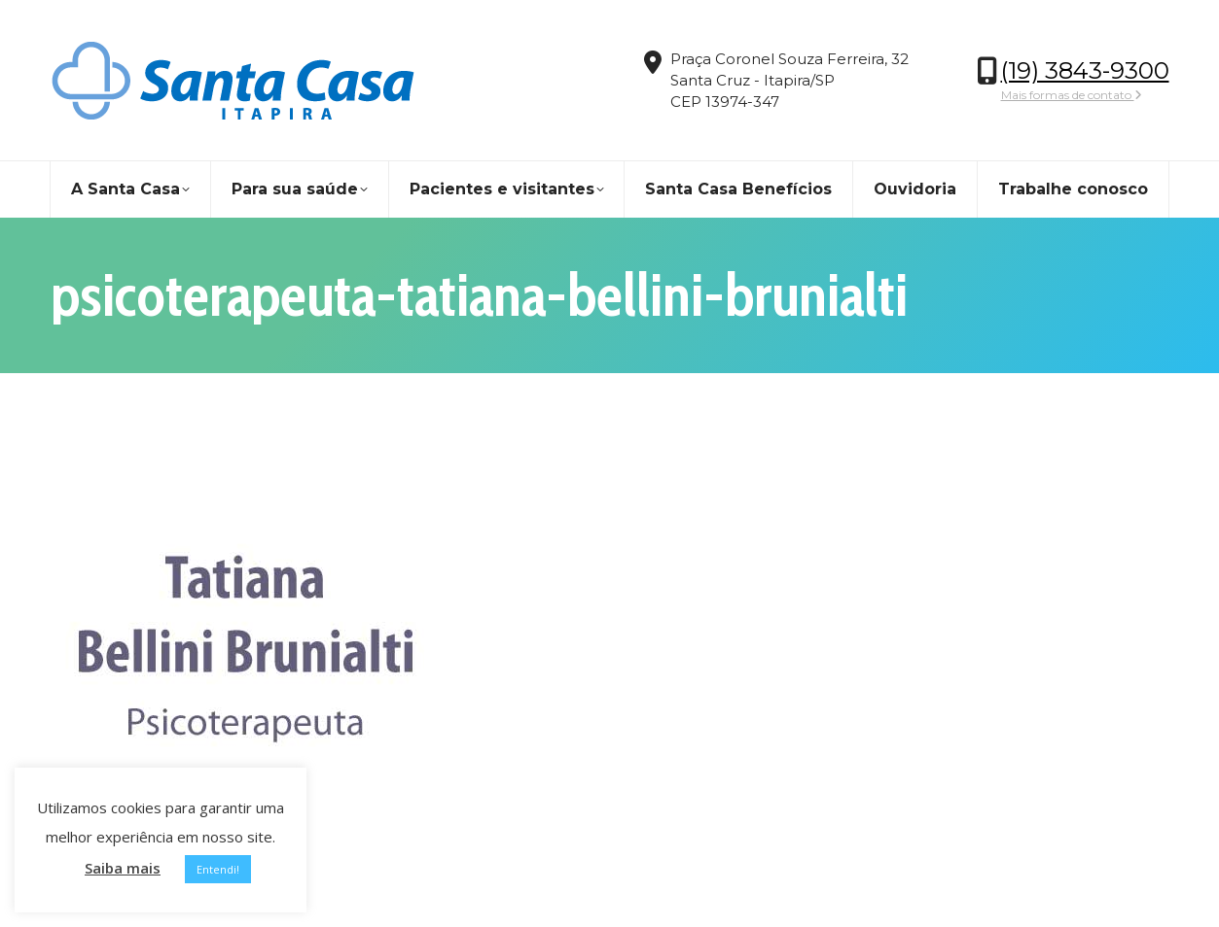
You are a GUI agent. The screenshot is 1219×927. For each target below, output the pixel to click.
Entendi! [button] (218, 869)
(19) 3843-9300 (1085, 70)
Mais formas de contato (1071, 94)
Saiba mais (123, 867)
